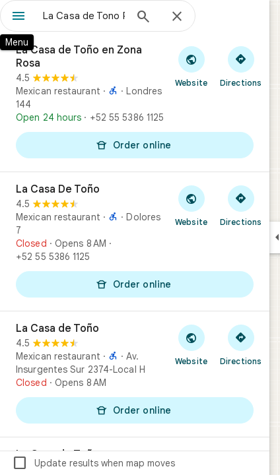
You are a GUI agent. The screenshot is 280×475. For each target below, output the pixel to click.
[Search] (143, 18)
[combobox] (84, 16)
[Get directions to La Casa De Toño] (240, 205)
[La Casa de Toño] (134, 374)
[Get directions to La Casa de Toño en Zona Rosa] (240, 66)
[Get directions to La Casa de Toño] (240, 344)
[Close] (177, 17)
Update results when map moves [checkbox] (93, 463)
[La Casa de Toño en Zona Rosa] (134, 102)
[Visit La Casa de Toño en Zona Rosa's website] (191, 66)
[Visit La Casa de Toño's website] (191, 344)
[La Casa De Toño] (134, 241)
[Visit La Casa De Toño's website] (191, 205)
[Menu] (18, 17)
